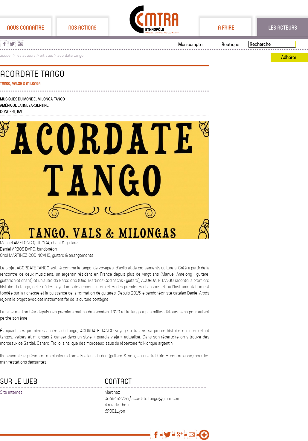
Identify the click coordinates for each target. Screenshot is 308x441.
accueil (6, 55)
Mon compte (190, 44)
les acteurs (26, 55)
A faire (226, 27)
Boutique (230, 44)
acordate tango (70, 55)
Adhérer (288, 57)
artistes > (48, 55)
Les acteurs (282, 27)
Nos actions (82, 27)
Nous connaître (25, 27)
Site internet (11, 392)
